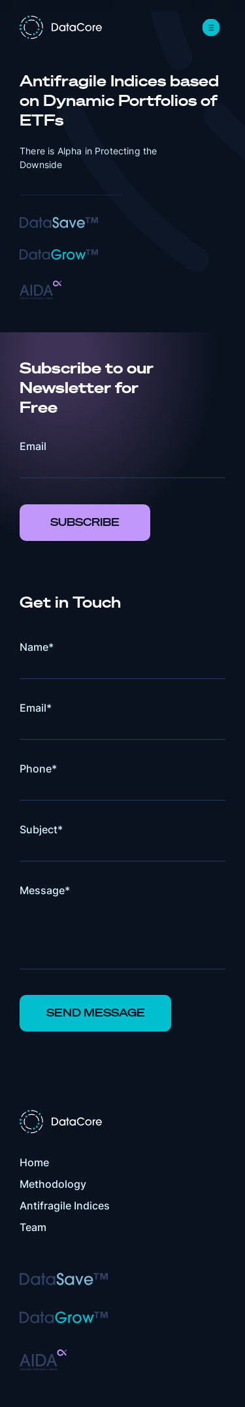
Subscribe (85, 522)
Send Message (95, 1012)
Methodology (53, 1183)
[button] (211, 27)
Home (34, 1162)
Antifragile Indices (65, 1205)
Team (33, 1227)
